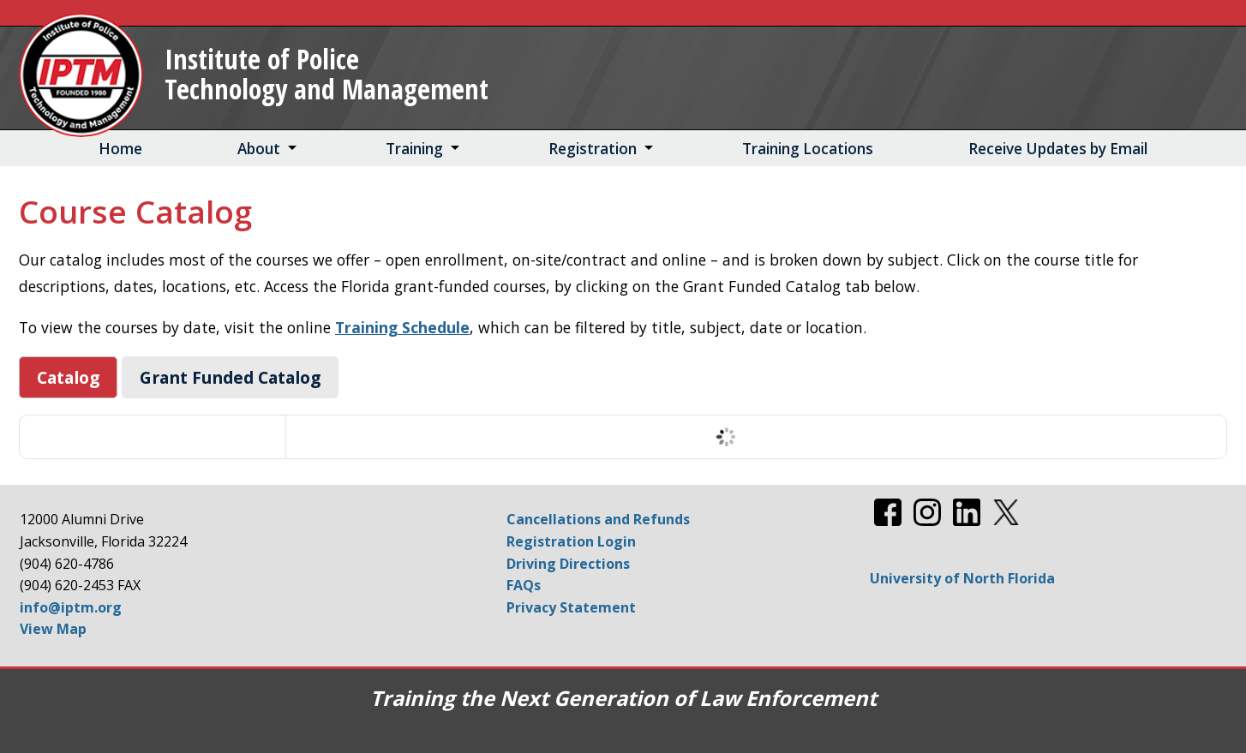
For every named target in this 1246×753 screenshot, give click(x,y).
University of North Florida (962, 578)
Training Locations (807, 148)
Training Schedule (402, 327)
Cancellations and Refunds (598, 519)
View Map (53, 628)
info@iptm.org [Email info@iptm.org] (71, 607)
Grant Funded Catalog (230, 377)
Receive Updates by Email (1057, 148)
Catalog (68, 377)
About (258, 148)
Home (120, 148)
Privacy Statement (571, 607)
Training (414, 148)
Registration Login (571, 541)
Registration (592, 148)
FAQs (523, 585)
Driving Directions (568, 563)
